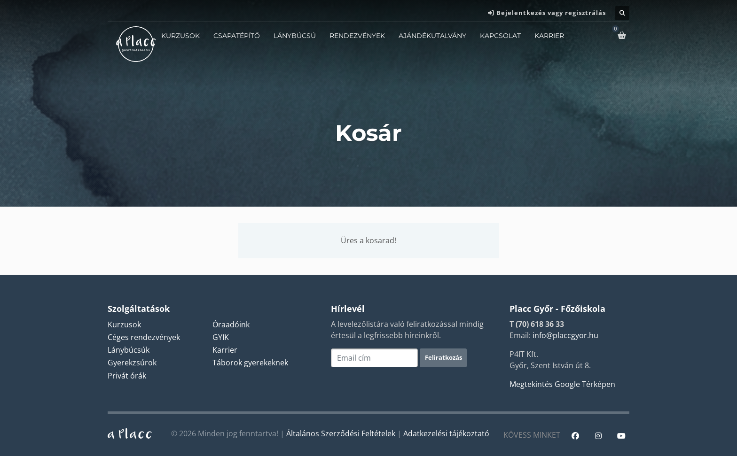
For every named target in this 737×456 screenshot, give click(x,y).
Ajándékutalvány (432, 35)
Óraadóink (231, 324)
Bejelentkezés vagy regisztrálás (551, 12)
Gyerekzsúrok (132, 362)
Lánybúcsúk (128, 350)
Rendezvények (357, 35)
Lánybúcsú (295, 35)
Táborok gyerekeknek (250, 362)
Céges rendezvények (144, 337)
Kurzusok (180, 35)
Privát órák (127, 376)
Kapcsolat (500, 35)
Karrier (549, 35)
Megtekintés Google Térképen (562, 384)
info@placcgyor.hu (565, 335)
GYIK (220, 337)
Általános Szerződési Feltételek (340, 433)
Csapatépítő (236, 35)
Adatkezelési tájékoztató (446, 433)
